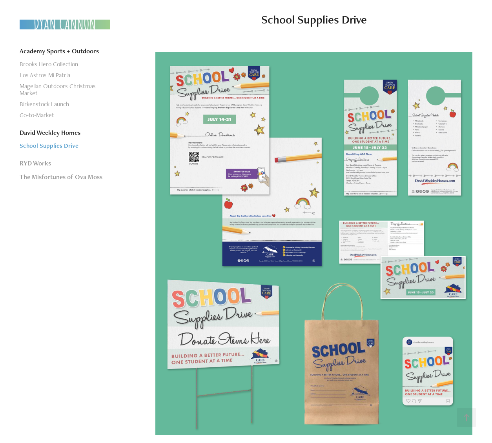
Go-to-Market (37, 115)
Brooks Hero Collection (49, 64)
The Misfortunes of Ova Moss (61, 176)
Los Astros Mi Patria (45, 75)
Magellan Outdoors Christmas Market (58, 89)
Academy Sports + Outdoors (59, 51)
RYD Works (35, 163)
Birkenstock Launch (44, 104)
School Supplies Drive (49, 146)
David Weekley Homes (50, 132)
